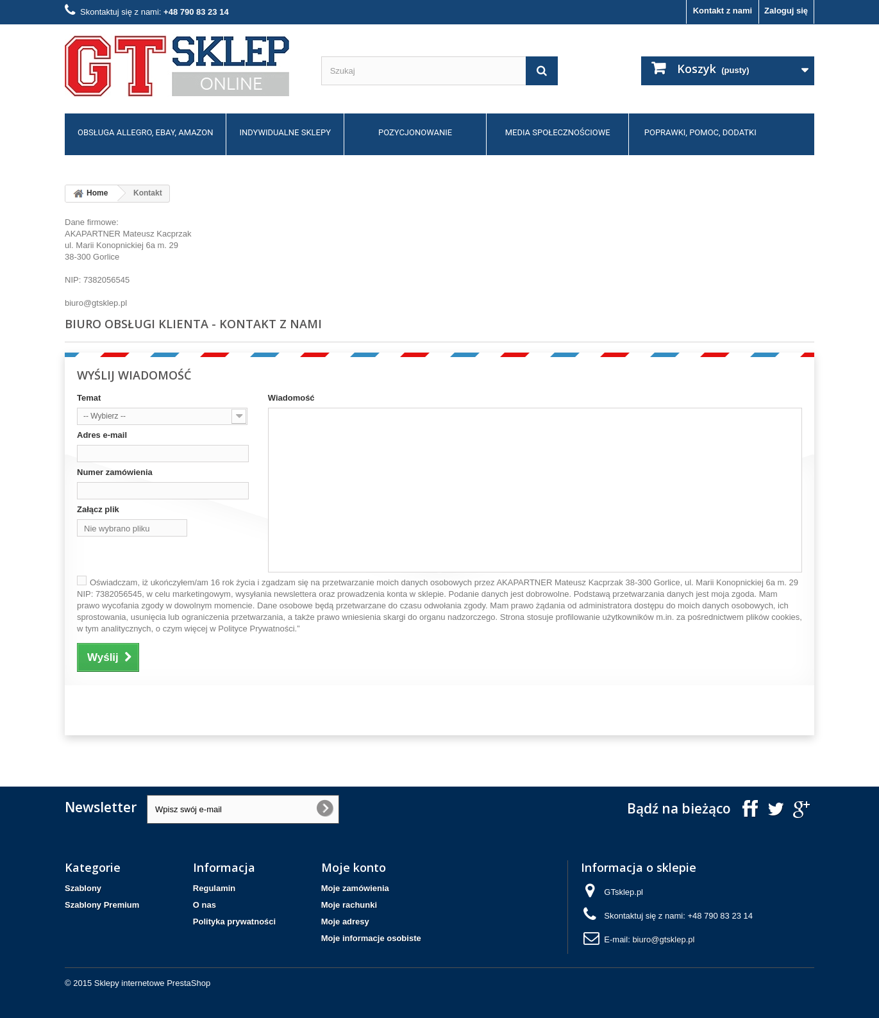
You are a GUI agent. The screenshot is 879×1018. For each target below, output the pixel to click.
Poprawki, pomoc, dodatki (700, 132)
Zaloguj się (786, 10)
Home (89, 193)
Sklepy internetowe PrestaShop (152, 983)
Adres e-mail (102, 435)
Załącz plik (98, 509)
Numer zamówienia (115, 472)
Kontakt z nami (722, 10)
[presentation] (162, 710)
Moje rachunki (349, 905)
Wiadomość (291, 398)
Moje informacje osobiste (371, 938)
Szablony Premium (102, 905)
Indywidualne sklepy (285, 132)
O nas (204, 905)
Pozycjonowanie (415, 132)
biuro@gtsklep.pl (439, 516)
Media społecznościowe (557, 132)
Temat (89, 398)
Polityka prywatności (234, 921)
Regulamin (214, 888)
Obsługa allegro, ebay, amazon (145, 132)
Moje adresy (345, 921)
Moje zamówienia (355, 888)
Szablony (83, 888)
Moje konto (353, 867)
